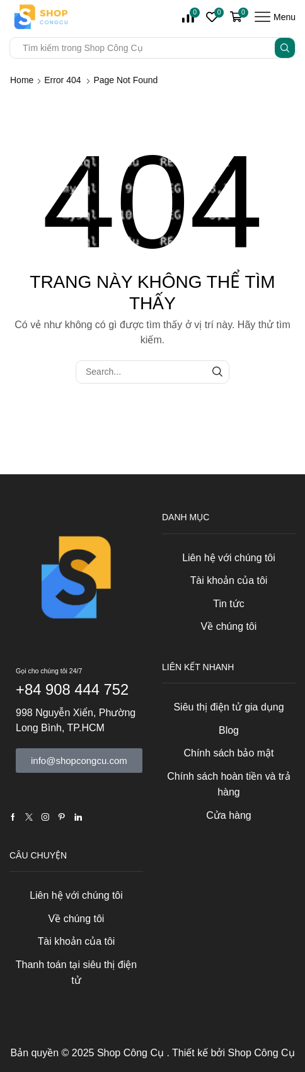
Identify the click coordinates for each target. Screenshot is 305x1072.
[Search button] (285, 48)
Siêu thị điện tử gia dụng (228, 707)
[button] (79, 760)
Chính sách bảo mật (228, 753)
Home (21, 80)
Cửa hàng (228, 815)
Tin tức (228, 603)
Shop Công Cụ (132, 1052)
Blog (229, 730)
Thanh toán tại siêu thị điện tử (76, 972)
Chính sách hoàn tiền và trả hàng (228, 784)
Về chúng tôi (229, 626)
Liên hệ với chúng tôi (228, 557)
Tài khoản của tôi (229, 580)
